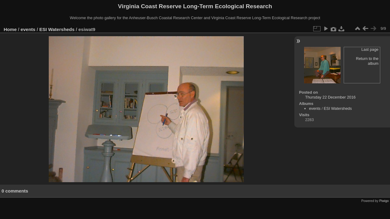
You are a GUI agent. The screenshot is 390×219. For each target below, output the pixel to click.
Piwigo (384, 201)
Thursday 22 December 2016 (330, 97)
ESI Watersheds (57, 29)
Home (10, 29)
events (28, 29)
